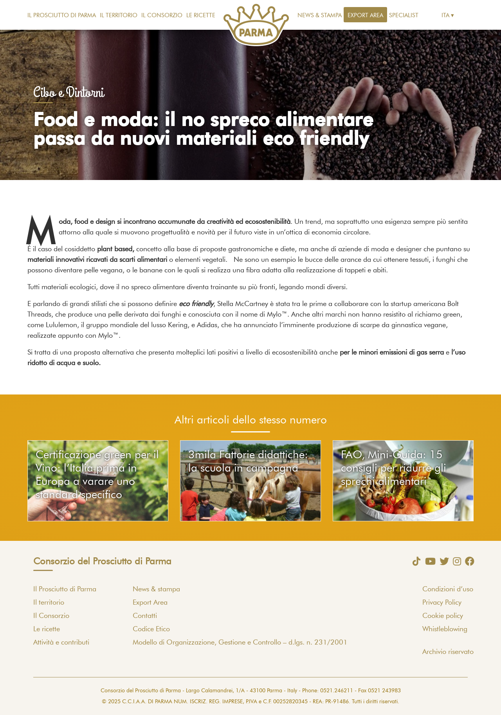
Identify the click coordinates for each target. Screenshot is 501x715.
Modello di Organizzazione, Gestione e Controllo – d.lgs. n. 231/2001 (240, 642)
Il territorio (118, 15)
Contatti (145, 616)
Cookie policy (442, 616)
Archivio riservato (448, 652)
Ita (445, 15)
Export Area (365, 15)
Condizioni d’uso (447, 589)
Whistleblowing (444, 629)
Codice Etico (151, 629)
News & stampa (319, 15)
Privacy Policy (441, 602)
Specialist (403, 15)
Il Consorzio (161, 15)
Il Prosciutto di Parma (61, 15)
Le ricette (200, 15)
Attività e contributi (61, 642)
